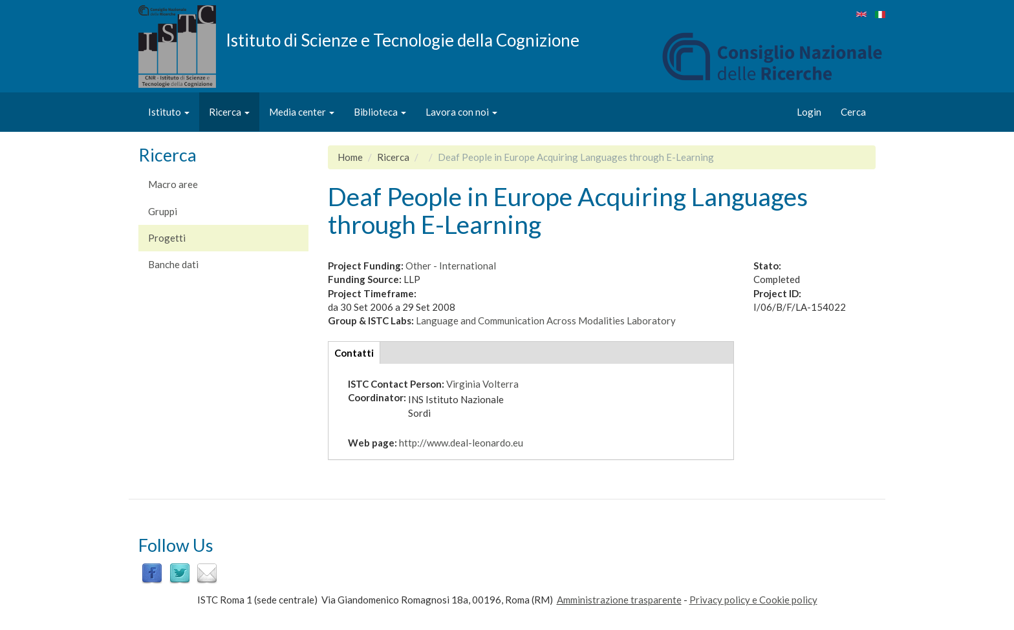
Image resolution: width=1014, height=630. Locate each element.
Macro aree (173, 184)
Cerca (853, 112)
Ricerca (229, 112)
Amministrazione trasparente (619, 599)
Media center (301, 112)
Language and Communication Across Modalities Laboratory (546, 320)
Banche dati (173, 264)
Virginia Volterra (482, 384)
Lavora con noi (461, 112)
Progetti (167, 238)
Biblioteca (380, 112)
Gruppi (162, 211)
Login (809, 112)
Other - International (450, 265)
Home (350, 157)
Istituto (168, 112)
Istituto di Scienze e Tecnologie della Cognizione (402, 39)
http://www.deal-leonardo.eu (461, 442)
